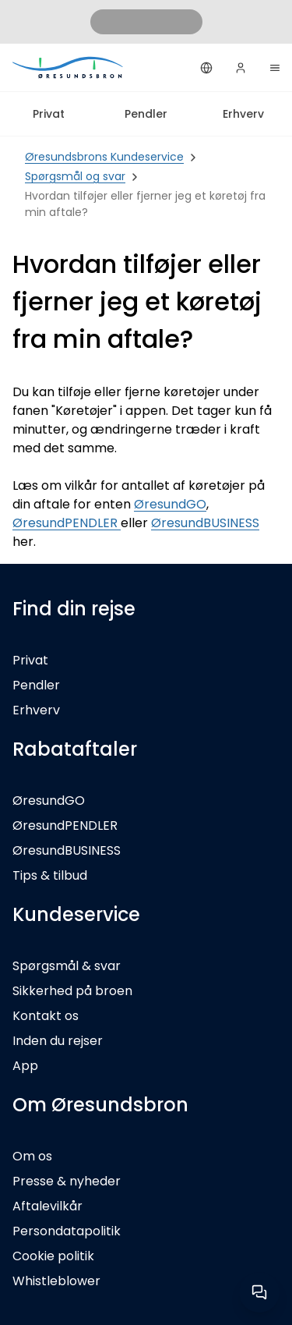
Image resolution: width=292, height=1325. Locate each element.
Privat (49, 114)
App (25, 1066)
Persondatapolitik (66, 1231)
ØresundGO (170, 504)
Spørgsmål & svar (66, 966)
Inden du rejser (57, 1041)
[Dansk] (206, 68)
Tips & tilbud (49, 875)
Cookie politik (53, 1256)
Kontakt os (45, 1016)
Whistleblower (56, 1281)
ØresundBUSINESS (205, 523)
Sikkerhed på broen (72, 991)
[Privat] (68, 67)
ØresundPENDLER (66, 523)
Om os (32, 1156)
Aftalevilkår (47, 1206)
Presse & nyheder (66, 1181)
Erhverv (243, 114)
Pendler (146, 114)
